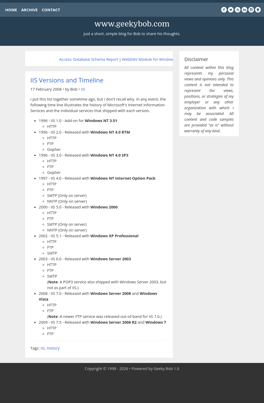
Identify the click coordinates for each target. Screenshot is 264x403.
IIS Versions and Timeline (66, 80)
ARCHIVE (29, 9)
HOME (11, 9)
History (53, 348)
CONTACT (51, 9)
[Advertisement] (132, 387)
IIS (83, 89)
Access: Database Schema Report (88, 59)
